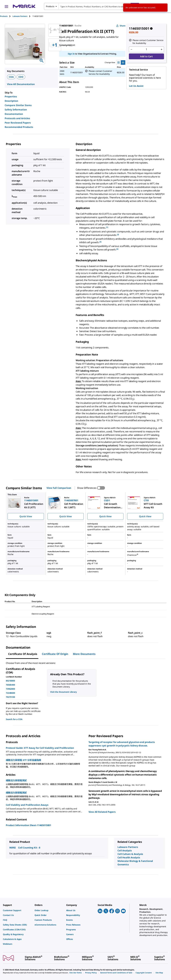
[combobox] (91, 6)
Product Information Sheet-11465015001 (28, 825)
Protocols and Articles (17, 118)
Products (4, 16)
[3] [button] (100, 242)
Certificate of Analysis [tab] (22, 654)
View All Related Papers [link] (102, 811)
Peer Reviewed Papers (18, 122)
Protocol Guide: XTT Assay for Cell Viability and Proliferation (40, 747)
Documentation (14, 114)
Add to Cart (146, 56)
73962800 (10, 688)
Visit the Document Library (63, 691)
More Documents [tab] (84, 654)
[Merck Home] (24, 6)
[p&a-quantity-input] (146, 49)
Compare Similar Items (18, 105)
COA (11, 76)
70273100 (10, 697)
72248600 (10, 693)
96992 (12, 847)
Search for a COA (14, 719)
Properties (11, 96)
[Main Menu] (6, 6)
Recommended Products (19, 127)
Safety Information (16, 109)
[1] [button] (107, 227)
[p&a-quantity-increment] (161, 49)
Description (11, 100)
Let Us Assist (136, 85)
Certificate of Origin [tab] (55, 654)
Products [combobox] (50, 6)
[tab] (6, 16)
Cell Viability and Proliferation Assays (27, 804)
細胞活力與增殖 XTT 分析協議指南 (23, 760)
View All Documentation (21, 84)
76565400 (10, 684)
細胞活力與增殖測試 (16, 780)
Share (120, 25)
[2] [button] (118, 234)
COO (21, 76)
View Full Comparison (59, 487)
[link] (17, 910)
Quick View (26, 516)
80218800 (10, 680)
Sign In (71, 53)
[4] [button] (117, 249)
